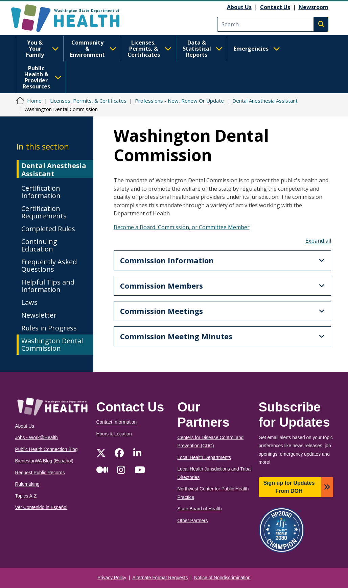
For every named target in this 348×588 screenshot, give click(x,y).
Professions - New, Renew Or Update (179, 100)
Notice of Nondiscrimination (222, 577)
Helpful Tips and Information (47, 285)
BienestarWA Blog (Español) (44, 460)
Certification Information (41, 192)
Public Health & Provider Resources (42, 77)
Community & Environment (93, 48)
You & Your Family (42, 48)
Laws (29, 302)
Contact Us (275, 7)
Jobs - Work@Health (36, 437)
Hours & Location (114, 433)
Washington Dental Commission (52, 344)
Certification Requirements (44, 212)
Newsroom (313, 7)
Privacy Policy (111, 577)
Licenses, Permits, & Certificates (149, 48)
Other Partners (193, 520)
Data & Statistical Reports (203, 48)
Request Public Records (40, 472)
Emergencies (257, 48)
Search (321, 24)
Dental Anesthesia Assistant (265, 100)
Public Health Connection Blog (46, 449)
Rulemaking (27, 484)
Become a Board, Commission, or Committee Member (182, 227)
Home (34, 100)
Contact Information (116, 422)
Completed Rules (48, 228)
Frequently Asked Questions (49, 265)
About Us (239, 7)
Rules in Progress (49, 327)
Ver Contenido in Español (41, 507)
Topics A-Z (26, 496)
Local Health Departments (204, 457)
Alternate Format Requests (160, 577)
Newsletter (38, 315)
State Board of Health (200, 508)
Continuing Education (39, 245)
